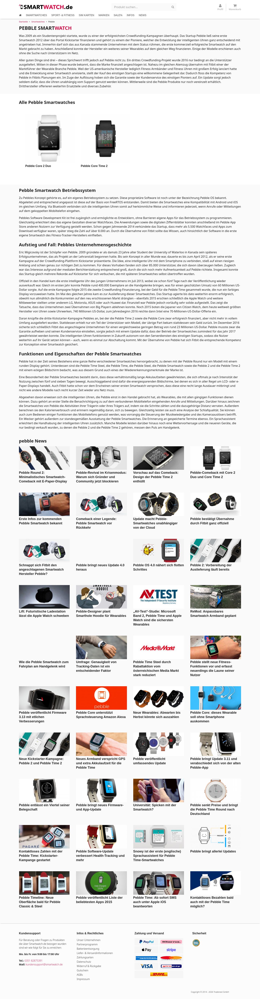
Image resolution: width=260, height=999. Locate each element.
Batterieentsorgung (88, 948)
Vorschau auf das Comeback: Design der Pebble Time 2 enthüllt (156, 477)
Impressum (83, 979)
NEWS (142, 15)
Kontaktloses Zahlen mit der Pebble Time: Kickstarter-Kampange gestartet (40, 856)
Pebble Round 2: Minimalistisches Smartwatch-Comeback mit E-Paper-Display (43, 477)
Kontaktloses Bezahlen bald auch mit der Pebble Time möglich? (211, 902)
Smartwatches (38, 21)
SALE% (118, 15)
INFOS (131, 15)
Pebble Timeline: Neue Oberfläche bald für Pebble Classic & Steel (39, 902)
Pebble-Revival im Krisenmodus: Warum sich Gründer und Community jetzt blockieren (101, 477)
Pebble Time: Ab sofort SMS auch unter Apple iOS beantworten (155, 902)
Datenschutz (84, 961)
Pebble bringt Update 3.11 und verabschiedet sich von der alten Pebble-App (215, 763)
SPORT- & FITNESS (62, 15)
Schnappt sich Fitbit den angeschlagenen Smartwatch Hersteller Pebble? (41, 569)
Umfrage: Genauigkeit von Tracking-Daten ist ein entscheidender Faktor (96, 666)
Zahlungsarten (85, 957)
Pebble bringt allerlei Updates (213, 851)
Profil (220, 7)
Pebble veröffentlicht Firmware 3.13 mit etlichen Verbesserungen (42, 717)
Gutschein (82, 970)
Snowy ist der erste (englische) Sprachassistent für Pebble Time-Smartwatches (157, 856)
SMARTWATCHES (36, 15)
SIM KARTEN (86, 15)
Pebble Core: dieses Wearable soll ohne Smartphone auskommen (213, 717)
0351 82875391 (34, 960)
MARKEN (104, 15)
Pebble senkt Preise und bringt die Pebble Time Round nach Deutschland (214, 809)
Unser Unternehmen (88, 940)
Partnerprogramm (87, 944)
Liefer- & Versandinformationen (95, 953)
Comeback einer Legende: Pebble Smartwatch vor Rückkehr (96, 523)
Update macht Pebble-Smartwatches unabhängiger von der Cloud (155, 523)
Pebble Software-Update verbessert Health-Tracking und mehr (100, 856)
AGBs (80, 974)
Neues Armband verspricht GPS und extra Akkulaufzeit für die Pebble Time (100, 763)
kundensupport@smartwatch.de (44, 964)
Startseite (23, 21)
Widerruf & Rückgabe (89, 966)
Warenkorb (235, 7)
